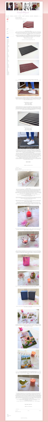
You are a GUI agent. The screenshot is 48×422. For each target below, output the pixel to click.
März (7, 54)
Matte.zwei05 (23, 106)
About (7, 414)
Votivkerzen (28, 204)
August (7, 40)
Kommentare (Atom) (19, 411)
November (7, 41)
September (7, 56)
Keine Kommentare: (17, 167)
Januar (7, 65)
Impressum (8, 416)
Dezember (7, 45)
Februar (7, 49)
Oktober (7, 51)
